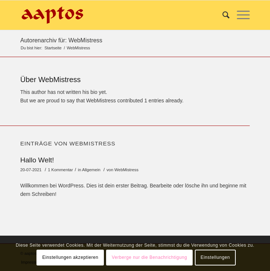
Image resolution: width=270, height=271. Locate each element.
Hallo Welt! (37, 160)
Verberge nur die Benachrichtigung (149, 257)
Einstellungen (215, 257)
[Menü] (239, 15)
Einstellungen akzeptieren (70, 257)
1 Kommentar (60, 170)
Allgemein (91, 170)
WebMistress (126, 170)
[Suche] (222, 15)
